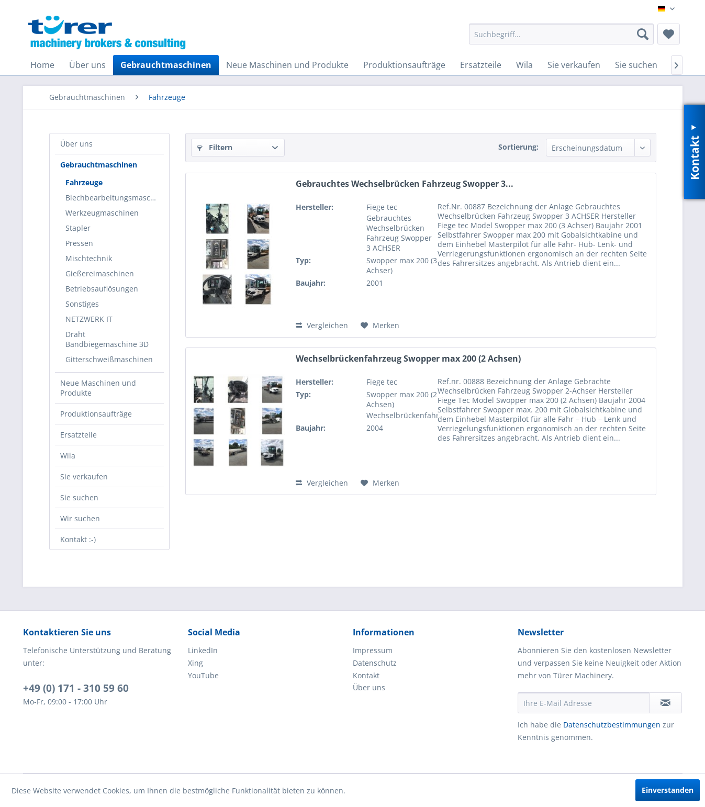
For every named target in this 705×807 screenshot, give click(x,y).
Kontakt (366, 675)
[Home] (42, 65)
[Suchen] (643, 34)
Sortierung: (518, 147)
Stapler (78, 228)
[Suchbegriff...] (561, 34)
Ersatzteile (78, 435)
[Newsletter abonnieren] (665, 702)
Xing (195, 663)
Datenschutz (375, 663)
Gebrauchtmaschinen (98, 165)
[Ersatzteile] (481, 65)
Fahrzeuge (84, 182)
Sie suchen (79, 497)
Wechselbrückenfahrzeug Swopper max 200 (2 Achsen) (408, 358)
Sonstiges (82, 304)
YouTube (203, 675)
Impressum (373, 650)
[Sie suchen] (636, 65)
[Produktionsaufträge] (404, 65)
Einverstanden (667, 790)
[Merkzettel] (668, 34)
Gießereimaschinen (99, 273)
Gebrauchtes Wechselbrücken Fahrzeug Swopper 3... (404, 183)
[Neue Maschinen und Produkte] (287, 65)
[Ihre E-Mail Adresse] (584, 702)
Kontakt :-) (78, 539)
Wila (67, 456)
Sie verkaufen (84, 476)
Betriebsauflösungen (101, 289)
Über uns (76, 144)
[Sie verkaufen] (574, 65)
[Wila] (524, 65)
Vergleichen (322, 325)
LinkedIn (203, 650)
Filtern (214, 147)
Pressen (79, 243)
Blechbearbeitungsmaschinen (114, 198)
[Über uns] (87, 65)
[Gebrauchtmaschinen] (166, 65)
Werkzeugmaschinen (102, 213)
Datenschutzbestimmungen (612, 725)
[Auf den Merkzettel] (380, 325)
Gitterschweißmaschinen (109, 359)
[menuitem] (561, 34)
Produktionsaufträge (96, 414)
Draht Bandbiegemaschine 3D (107, 339)
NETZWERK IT (89, 319)
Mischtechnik (88, 258)
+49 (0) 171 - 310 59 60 (76, 688)
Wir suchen (80, 518)
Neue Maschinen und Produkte (98, 388)
